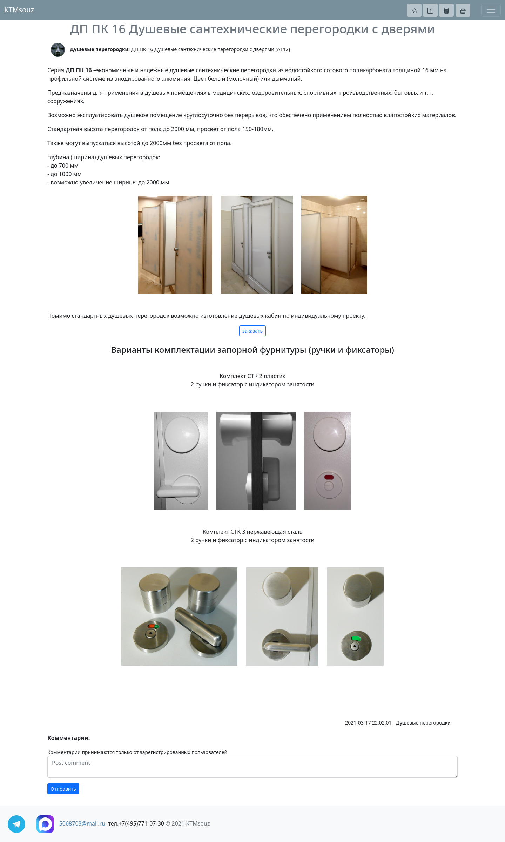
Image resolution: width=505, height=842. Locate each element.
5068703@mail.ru (82, 823)
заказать (252, 331)
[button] (414, 10)
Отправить (63, 789)
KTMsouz (19, 9)
